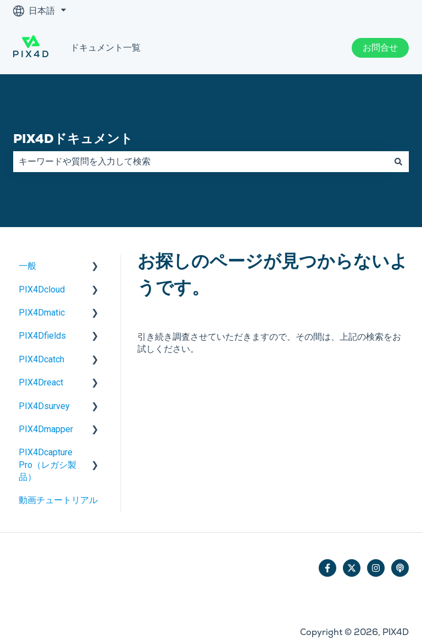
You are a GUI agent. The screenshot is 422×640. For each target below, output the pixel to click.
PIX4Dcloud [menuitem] (42, 289)
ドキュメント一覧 (105, 47)
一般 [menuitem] (27, 266)
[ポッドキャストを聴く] (400, 568)
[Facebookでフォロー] (327, 568)
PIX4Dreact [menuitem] (41, 382)
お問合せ (380, 47)
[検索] (398, 161)
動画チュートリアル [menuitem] (58, 500)
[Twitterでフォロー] (351, 568)
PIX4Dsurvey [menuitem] (44, 406)
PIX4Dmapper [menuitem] (46, 429)
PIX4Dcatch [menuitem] (41, 359)
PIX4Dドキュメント (73, 138)
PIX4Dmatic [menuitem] (42, 312)
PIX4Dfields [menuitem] (42, 335)
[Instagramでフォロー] (376, 568)
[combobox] (200, 161)
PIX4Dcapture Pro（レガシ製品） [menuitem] (47, 464)
